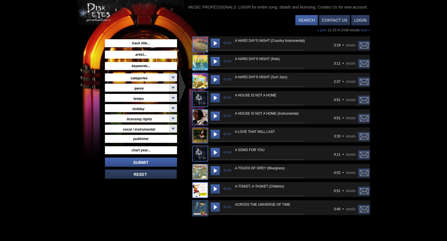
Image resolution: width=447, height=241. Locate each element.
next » (365, 30)
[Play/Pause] (215, 43)
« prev (322, 30)
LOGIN (360, 20)
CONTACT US (335, 20)
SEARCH (306, 20)
